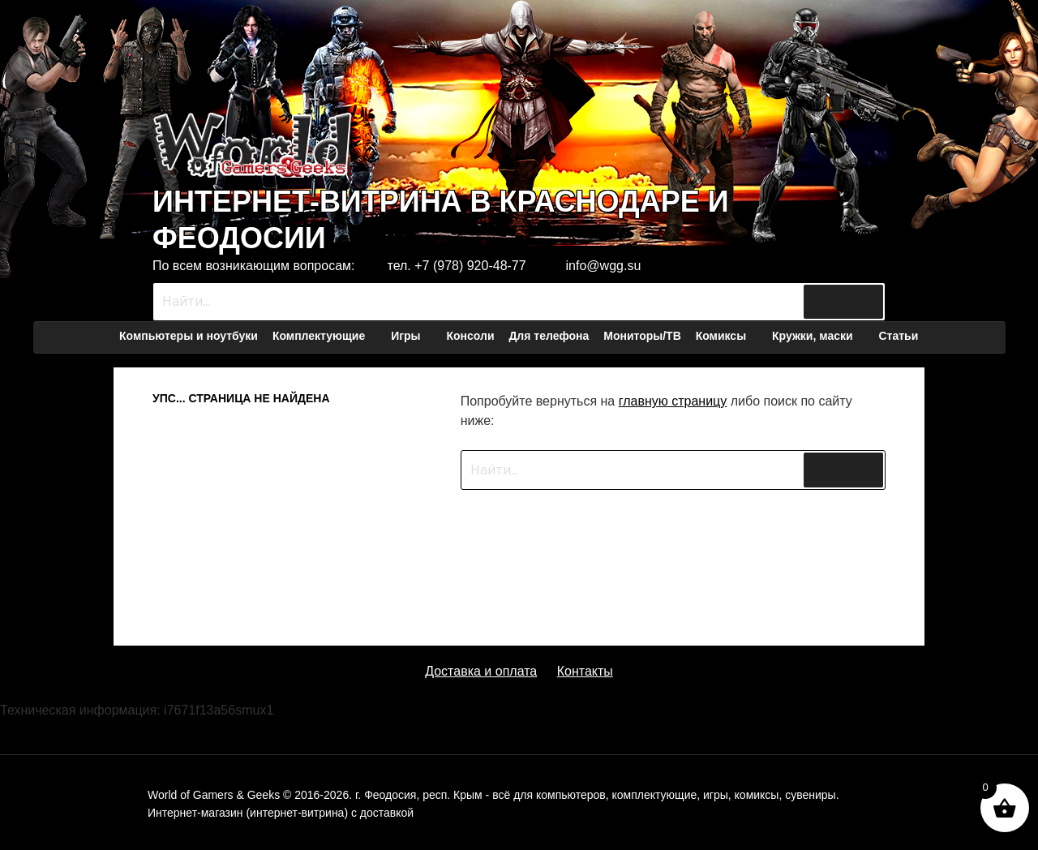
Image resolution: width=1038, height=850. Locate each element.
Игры (413, 335)
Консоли (470, 335)
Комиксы (728, 335)
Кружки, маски (820, 335)
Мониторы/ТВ (642, 335)
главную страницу (673, 401)
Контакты (585, 671)
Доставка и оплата (481, 671)
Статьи (898, 335)
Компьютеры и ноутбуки (188, 335)
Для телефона (548, 335)
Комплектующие (326, 335)
